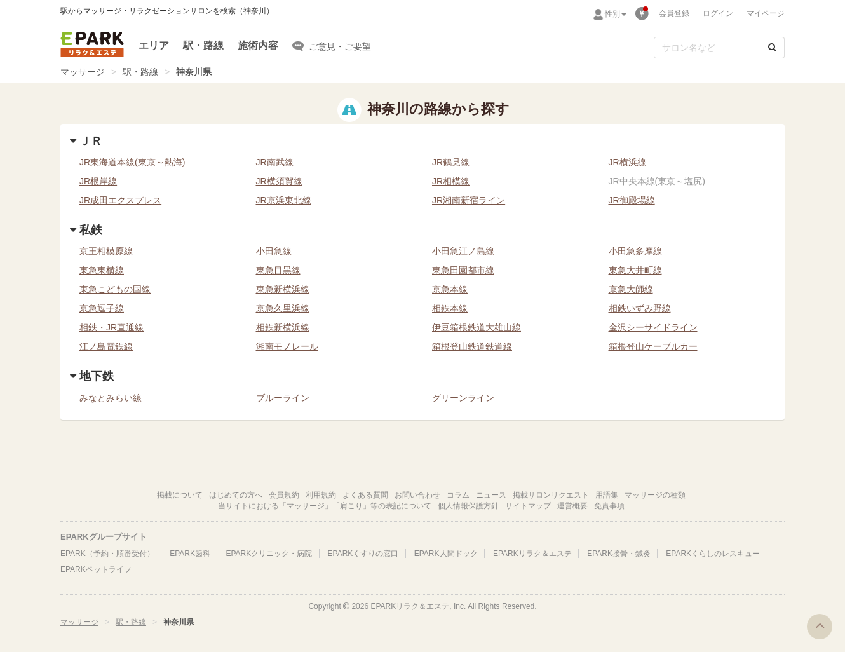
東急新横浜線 (282, 289)
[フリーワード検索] (707, 47)
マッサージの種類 (655, 495)
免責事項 (609, 505)
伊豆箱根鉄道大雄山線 (476, 327)
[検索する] (772, 47)
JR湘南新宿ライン (468, 200)
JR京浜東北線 (283, 200)
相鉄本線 (450, 308)
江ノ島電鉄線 (106, 346)
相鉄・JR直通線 (111, 327)
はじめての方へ (235, 495)
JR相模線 (451, 181)
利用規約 (321, 495)
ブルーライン (282, 398)
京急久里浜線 (282, 308)
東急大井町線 (635, 270)
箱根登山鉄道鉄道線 (472, 346)
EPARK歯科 (190, 553)
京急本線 (450, 289)
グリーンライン (463, 398)
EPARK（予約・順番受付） (107, 553)
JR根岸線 (98, 181)
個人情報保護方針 (468, 505)
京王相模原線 (106, 251)
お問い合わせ (417, 495)
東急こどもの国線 (115, 289)
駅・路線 (203, 45)
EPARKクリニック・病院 (269, 553)
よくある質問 (365, 495)
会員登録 (674, 13)
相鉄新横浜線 (282, 327)
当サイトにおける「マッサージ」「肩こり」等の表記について (324, 505)
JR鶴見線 (451, 162)
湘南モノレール (287, 346)
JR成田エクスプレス (120, 200)
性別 (615, 14)
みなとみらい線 (110, 398)
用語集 (606, 495)
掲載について (180, 495)
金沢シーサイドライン (653, 327)
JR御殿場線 (632, 200)
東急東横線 (101, 270)
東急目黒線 (278, 270)
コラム (458, 495)
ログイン (718, 13)
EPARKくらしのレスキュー (713, 553)
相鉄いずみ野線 (640, 308)
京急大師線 (631, 289)
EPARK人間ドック (446, 553)
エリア (154, 45)
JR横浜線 (627, 162)
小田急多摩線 (635, 251)
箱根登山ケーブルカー (653, 346)
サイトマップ (528, 505)
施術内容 (258, 45)
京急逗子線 (101, 308)
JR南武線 (275, 162)
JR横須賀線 (279, 181)
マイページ (766, 13)
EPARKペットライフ (96, 569)
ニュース (491, 495)
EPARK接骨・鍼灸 (619, 553)
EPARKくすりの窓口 (363, 553)
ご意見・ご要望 (331, 45)
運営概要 (572, 505)
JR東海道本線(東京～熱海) (132, 162)
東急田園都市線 (463, 270)
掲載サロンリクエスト (551, 495)
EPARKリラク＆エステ (92, 44)
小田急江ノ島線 (463, 251)
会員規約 (284, 495)
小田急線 (274, 251)
